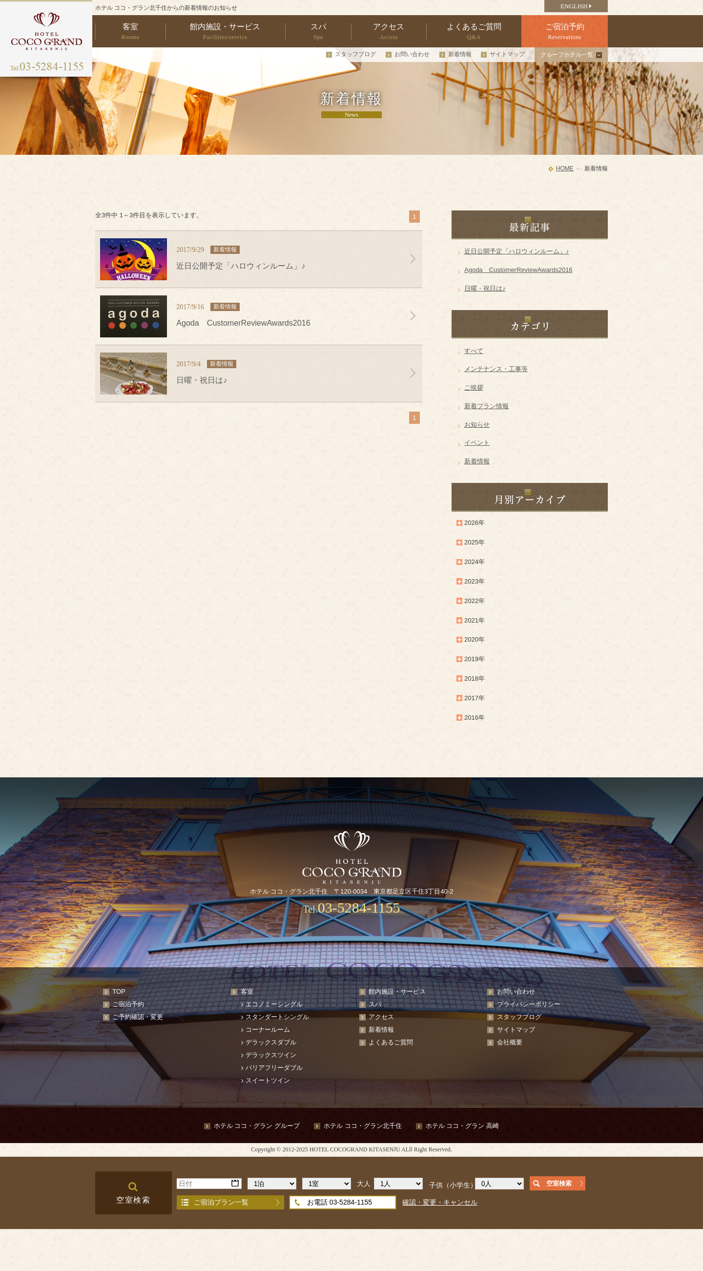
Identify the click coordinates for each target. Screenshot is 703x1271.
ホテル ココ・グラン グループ (257, 1125)
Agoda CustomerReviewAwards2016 (518, 269)
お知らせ (477, 424)
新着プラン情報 (486, 406)
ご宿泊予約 (128, 1004)
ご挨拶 (473, 387)
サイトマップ (507, 54)
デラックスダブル (271, 1042)
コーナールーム (268, 1029)
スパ (375, 1004)
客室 (247, 991)
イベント (477, 442)
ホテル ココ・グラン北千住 (363, 1125)
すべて (473, 350)
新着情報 (460, 54)
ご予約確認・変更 (137, 1017)
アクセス (381, 1017)
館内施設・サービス (397, 991)
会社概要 (509, 1042)
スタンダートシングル (277, 1017)
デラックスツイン (271, 1055)
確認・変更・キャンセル (439, 1202)
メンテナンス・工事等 (496, 369)
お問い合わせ (412, 54)
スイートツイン (268, 1080)
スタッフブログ (355, 54)
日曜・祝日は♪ (485, 288)
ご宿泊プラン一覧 (221, 1202)
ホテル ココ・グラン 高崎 (462, 1125)
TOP (118, 991)
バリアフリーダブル (274, 1067)
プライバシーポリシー (528, 1004)
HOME (565, 168)
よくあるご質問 (391, 1042)
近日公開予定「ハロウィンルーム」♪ (516, 251)
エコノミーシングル (274, 1004)
